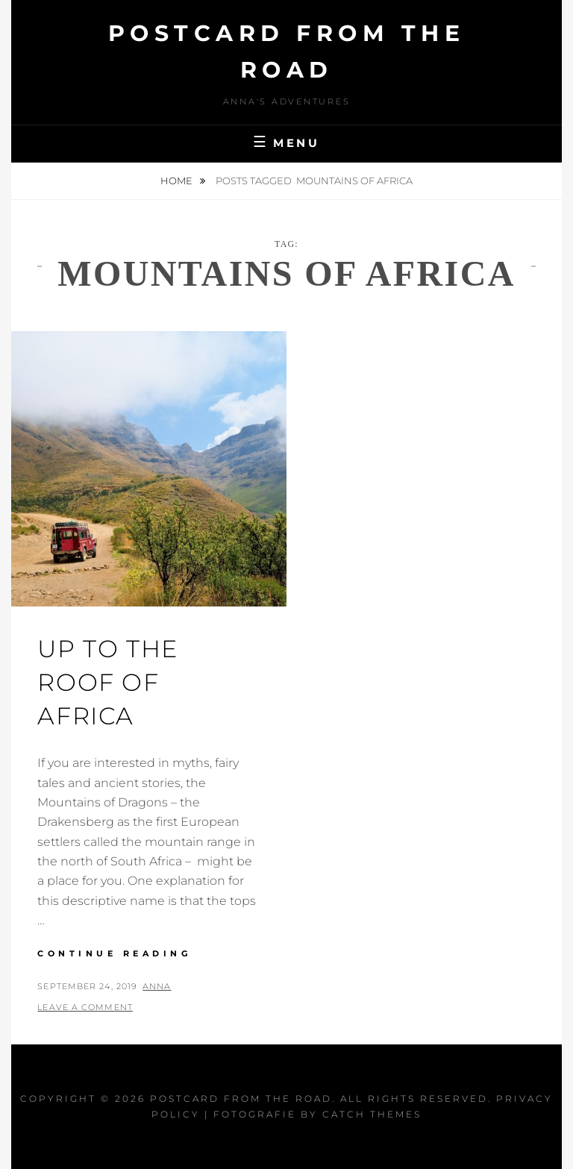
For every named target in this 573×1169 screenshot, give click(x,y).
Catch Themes (372, 1114)
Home (177, 181)
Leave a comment (85, 1007)
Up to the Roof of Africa (107, 682)
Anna (157, 986)
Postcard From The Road (241, 1098)
